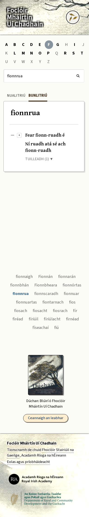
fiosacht (40, 311)
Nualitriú (16, 95)
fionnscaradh (46, 294)
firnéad (72, 319)
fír (75, 311)
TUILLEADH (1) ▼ (39, 159)
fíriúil (33, 319)
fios (72, 302)
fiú (56, 328)
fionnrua (21, 294)
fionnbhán (19, 285)
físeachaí (40, 328)
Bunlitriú (38, 95)
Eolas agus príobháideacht (28, 462)
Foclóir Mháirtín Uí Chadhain (31, 443)
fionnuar (71, 294)
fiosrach (60, 311)
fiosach (20, 311)
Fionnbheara (45, 285)
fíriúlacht (52, 319)
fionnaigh (24, 277)
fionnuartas (26, 302)
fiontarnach (53, 302)
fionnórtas (72, 285)
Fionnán (45, 277)
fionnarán (67, 277)
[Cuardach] (43, 76)
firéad (18, 319)
